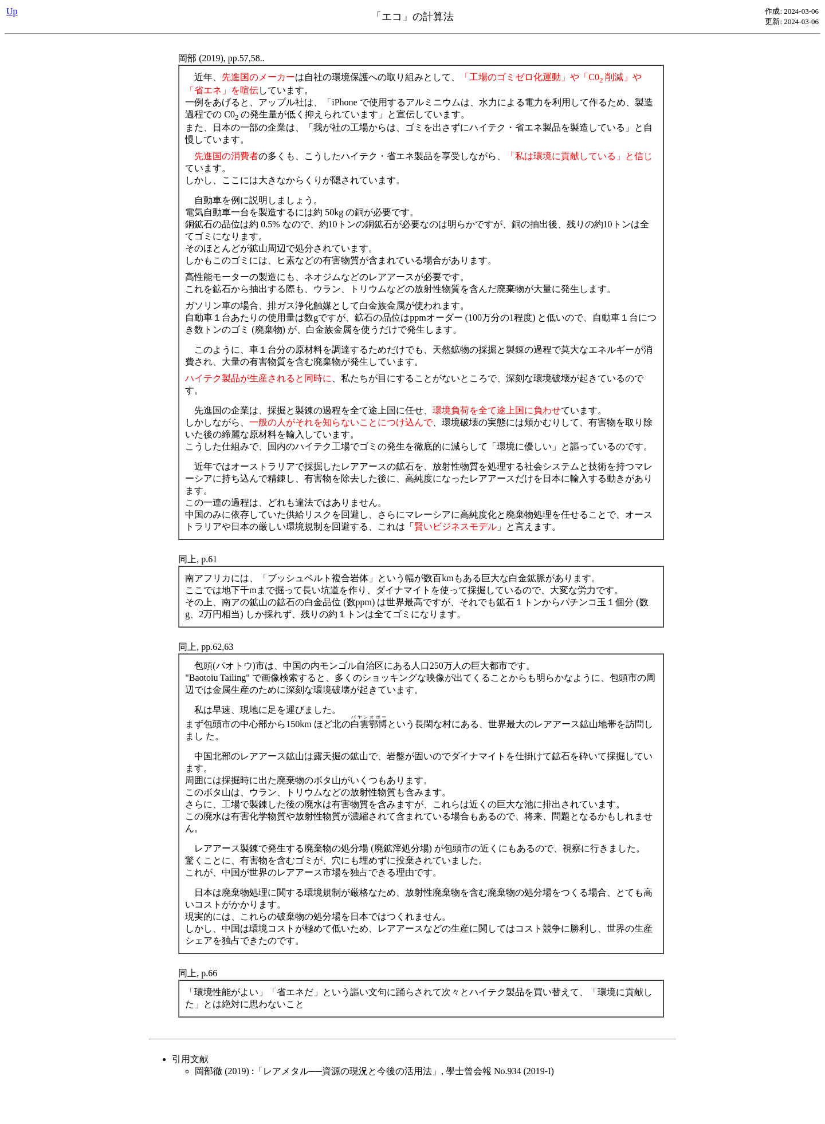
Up (12, 11)
